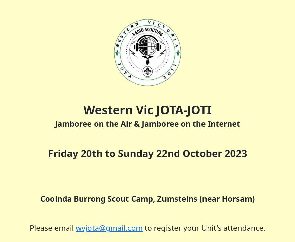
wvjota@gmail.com (109, 228)
